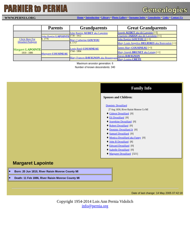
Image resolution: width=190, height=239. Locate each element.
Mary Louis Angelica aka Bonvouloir (145, 43)
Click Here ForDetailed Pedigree (27, 40)
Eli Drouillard (116, 117)
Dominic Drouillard (116, 105)
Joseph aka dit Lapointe (135, 32)
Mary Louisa (129, 59)
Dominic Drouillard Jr (121, 129)
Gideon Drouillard (119, 113)
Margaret (55, 53)
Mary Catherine (85, 40)
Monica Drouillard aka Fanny (125, 137)
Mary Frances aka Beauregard (93, 57)
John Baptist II (132, 39)
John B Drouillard (119, 141)
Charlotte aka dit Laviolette (137, 35)
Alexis (129, 56)
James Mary (132, 47)
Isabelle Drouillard (119, 149)
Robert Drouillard (118, 125)
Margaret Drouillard (120, 153)
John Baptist (55, 36)
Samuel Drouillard (119, 133)
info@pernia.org (95, 206)
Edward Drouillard (119, 145)
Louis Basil (84, 48)
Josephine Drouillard (120, 121)
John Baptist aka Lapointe (89, 33)
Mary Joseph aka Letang (137, 52)
